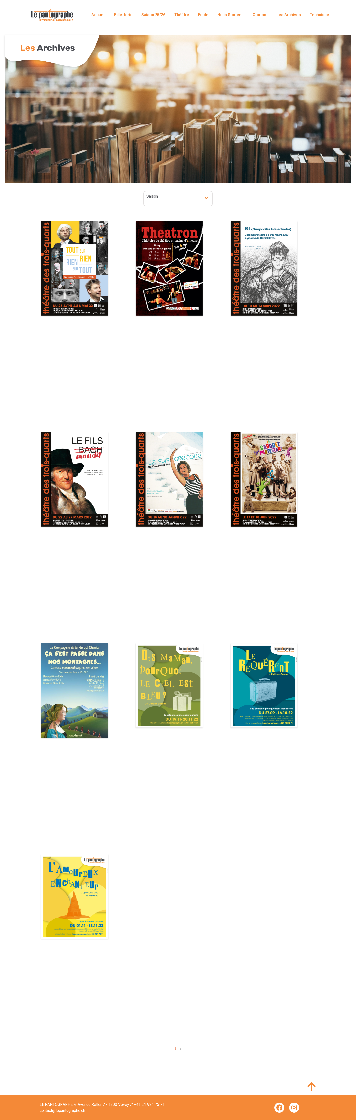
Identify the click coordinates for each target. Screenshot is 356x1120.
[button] (206, 198)
